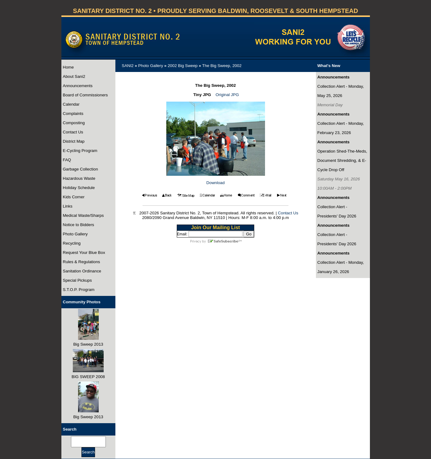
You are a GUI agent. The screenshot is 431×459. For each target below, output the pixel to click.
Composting (74, 122)
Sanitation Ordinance (82, 271)
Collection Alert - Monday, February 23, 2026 (340, 128)
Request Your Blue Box (84, 252)
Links (68, 206)
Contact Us (73, 132)
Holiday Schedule (79, 187)
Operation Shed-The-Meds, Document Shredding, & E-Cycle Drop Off (342, 160)
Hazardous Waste (79, 178)
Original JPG (227, 94)
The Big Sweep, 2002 (221, 65)
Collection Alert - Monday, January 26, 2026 (340, 267)
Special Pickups (77, 280)
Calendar (71, 104)
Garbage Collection (80, 169)
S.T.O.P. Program (79, 289)
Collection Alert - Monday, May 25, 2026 (340, 91)
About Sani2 (74, 76)
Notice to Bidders (78, 224)
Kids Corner (74, 197)
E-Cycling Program (80, 150)
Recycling (72, 243)
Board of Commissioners (85, 95)
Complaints (73, 113)
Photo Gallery (75, 234)
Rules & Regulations (81, 261)
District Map (74, 141)
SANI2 (128, 65)
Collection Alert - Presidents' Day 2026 (336, 211)
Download (215, 182)
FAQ (67, 160)
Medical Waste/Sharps (83, 215)
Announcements (78, 85)
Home (68, 67)
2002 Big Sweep (182, 65)
